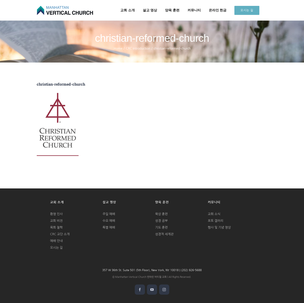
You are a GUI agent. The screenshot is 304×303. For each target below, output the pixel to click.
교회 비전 (56, 220)
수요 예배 (109, 220)
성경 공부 (161, 220)
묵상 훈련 (161, 213)
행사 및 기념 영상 (219, 227)
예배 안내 (56, 240)
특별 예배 (109, 227)
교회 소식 (214, 213)
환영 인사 (56, 213)
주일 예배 (109, 213)
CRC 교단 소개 (60, 234)
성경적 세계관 (164, 234)
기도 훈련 (161, 227)
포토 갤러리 (215, 220)
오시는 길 (56, 247)
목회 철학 (56, 227)
